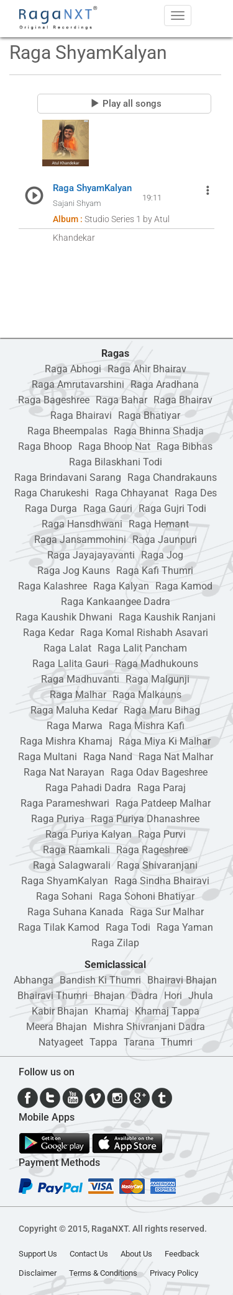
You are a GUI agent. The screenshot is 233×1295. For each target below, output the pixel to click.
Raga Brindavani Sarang (67, 477)
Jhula (200, 995)
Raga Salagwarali (72, 865)
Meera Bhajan (56, 1027)
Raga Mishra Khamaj (66, 741)
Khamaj (111, 1011)
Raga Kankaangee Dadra (115, 601)
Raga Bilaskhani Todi (115, 462)
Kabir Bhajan (60, 1011)
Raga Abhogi (73, 369)
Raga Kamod (183, 586)
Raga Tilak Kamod (58, 927)
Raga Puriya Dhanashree (145, 819)
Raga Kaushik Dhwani (64, 617)
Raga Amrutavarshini (78, 384)
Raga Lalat (67, 648)
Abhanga (33, 980)
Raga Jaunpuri (164, 539)
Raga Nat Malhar (176, 757)
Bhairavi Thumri (52, 995)
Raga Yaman (185, 927)
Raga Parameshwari (65, 803)
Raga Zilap (115, 943)
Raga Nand (107, 757)
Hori (173, 995)
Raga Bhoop (45, 446)
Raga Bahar (121, 400)
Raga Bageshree (53, 400)
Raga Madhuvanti (80, 679)
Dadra (144, 995)
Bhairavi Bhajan (182, 980)
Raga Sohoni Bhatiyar (146, 896)
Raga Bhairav (182, 400)
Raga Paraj (161, 788)
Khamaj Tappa (167, 1011)
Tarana (139, 1042)
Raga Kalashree (52, 586)
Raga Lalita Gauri (70, 664)
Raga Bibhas (184, 446)
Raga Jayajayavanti (91, 555)
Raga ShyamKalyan (64, 881)
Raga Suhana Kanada (75, 912)
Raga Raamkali (76, 850)
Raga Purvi (162, 834)
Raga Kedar (48, 633)
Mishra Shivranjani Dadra (149, 1027)
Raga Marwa (75, 726)
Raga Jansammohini (80, 539)
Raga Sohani (64, 896)
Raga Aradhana (164, 384)
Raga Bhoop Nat (114, 446)
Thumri (177, 1042)
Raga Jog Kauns (73, 570)
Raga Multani (47, 757)
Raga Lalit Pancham (142, 648)
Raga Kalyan (121, 586)
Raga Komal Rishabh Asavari (144, 633)
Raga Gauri (107, 508)
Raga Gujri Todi (172, 508)
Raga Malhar (78, 695)
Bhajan (109, 995)
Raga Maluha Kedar (73, 710)
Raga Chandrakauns (172, 477)
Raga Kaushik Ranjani (167, 617)
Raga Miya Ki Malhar (165, 741)
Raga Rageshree (152, 850)
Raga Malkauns (146, 695)
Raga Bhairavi (81, 415)
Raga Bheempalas (67, 431)
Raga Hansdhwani (82, 524)
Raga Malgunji (158, 679)
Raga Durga (51, 508)
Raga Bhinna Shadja (159, 431)
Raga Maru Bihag (162, 710)
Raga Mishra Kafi (147, 726)
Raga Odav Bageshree (159, 772)
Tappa (103, 1042)
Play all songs (126, 103)
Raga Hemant (159, 524)
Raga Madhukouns (156, 664)
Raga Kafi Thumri (154, 570)
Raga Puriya (58, 819)
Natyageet (61, 1042)
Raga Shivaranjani (157, 865)
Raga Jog (162, 555)
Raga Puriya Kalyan (88, 834)
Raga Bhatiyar (149, 415)
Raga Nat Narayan (64, 772)
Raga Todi (128, 927)
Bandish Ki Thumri (100, 980)
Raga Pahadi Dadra (88, 788)
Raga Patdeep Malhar (163, 803)
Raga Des (196, 493)
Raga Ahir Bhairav (146, 369)
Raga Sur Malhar (167, 912)
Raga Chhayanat (131, 493)
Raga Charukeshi (51, 493)
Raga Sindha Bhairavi (161, 881)
